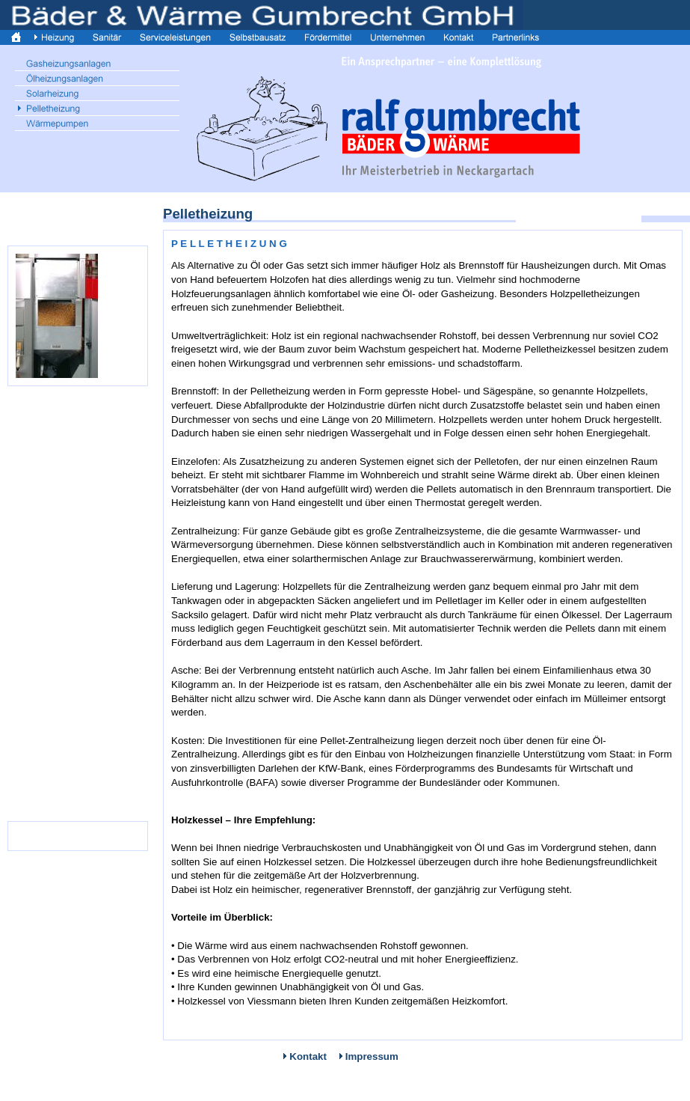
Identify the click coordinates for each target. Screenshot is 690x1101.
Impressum (371, 1056)
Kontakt (308, 1056)
